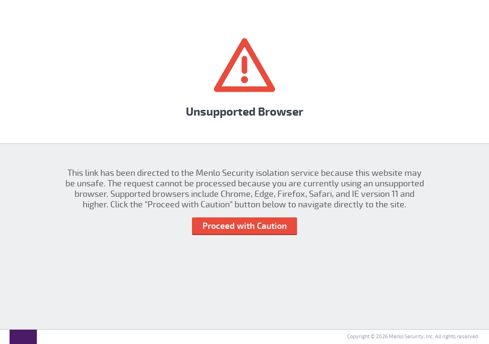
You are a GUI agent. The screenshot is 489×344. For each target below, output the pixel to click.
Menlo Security (406, 336)
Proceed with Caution (244, 226)
